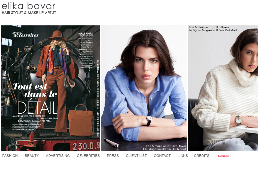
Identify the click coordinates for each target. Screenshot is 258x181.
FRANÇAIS (223, 155)
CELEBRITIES (88, 156)
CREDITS (201, 156)
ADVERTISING (58, 156)
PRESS (113, 156)
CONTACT (162, 156)
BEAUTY (32, 156)
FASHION (10, 156)
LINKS (183, 156)
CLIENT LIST (136, 156)
